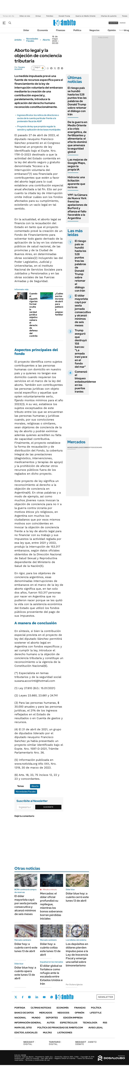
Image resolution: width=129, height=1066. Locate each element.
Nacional (20, 1017)
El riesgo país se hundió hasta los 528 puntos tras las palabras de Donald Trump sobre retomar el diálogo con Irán (77, 101)
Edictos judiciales (25, 1032)
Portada (19, 1007)
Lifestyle (95, 1012)
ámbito (18, 40)
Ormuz (38, 16)
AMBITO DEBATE (86, 1043)
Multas (47, 1032)
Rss (105, 1022)
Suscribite (48, 807)
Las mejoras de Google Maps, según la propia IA (77, 164)
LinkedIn (37, 997)
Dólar (26, 30)
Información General (27, 1022)
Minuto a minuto (50, 889)
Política (77, 30)
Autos (51, 1022)
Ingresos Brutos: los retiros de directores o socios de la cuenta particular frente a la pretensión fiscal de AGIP (38, 118)
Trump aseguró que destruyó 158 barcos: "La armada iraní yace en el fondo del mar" (81, 349)
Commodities (88, 447)
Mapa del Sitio (23, 1027)
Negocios (94, 30)
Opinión (112, 30)
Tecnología (90, 1022)
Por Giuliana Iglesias (74, 984)
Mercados (45, 1012)
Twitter (15, 997)
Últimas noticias (41, 1007)
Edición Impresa (73, 1017)
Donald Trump (64, 16)
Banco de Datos (24, 1012)
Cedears (98, 447)
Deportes (52, 1017)
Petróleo (49, 16)
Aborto (46, 40)
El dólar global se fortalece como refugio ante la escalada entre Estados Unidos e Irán (51, 974)
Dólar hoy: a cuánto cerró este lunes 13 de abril (25, 947)
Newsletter (122, 30)
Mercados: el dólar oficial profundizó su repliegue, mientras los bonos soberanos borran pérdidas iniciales (51, 906)
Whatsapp (51, 997)
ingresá (123, 23)
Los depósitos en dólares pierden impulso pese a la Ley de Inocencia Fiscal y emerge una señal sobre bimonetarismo (77, 954)
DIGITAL (29, 1043)
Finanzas (60, 30)
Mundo (36, 1017)
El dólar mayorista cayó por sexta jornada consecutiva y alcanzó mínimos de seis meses (83, 310)
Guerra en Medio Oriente (85, 16)
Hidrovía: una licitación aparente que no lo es (76, 182)
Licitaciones (64, 1032)
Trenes (124, 16)
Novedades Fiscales (32, 40)
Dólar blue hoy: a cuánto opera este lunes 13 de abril (25, 973)
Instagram (29, 997)
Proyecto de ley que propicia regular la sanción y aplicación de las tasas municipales (38, 128)
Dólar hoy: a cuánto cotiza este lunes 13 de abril (50, 949)
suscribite (113, 23)
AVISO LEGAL (95, 1027)
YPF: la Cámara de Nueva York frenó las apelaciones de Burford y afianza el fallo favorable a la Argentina (77, 206)
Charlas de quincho (108, 16)
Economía (42, 30)
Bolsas (79, 447)
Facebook (22, 997)
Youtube (44, 997)
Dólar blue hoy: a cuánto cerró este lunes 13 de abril (77, 897)
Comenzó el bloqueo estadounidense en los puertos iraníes (85, 381)
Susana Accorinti (19, 68)
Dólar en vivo (25, 16)
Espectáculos (68, 1022)
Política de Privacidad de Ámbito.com (60, 1027)
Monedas (71, 447)
